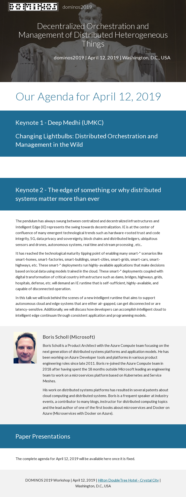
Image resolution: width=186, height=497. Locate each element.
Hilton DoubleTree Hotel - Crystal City (128, 480)
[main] (93, 34)
